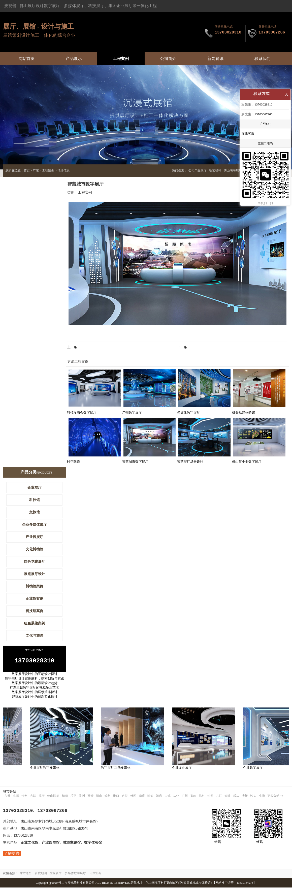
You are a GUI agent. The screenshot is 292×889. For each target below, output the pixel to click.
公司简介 (168, 58)
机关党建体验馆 (243, 412)
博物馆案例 (34, 586)
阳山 (99, 797)
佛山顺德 (53, 797)
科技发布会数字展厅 (81, 412)
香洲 (82, 797)
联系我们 (262, 58)
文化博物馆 (34, 549)
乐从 (236, 797)
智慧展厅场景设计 (190, 462)
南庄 (142, 797)
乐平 (73, 797)
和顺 (65, 797)
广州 (185, 797)
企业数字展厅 (254, 769)
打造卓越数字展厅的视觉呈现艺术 (34, 689)
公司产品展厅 (197, 170)
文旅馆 (34, 512)
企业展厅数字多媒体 (45, 769)
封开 (210, 797)
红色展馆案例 (34, 623)
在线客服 (247, 134)
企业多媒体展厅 (34, 524)
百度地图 (41, 874)
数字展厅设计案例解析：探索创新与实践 (34, 680)
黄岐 (193, 797)
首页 (27, 170)
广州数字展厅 (132, 412)
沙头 (253, 797)
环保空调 (95, 874)
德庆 (42, 797)
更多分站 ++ (275, 797)
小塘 (262, 797)
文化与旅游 (34, 635)
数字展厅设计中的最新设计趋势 (34, 684)
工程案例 (121, 58)
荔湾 (90, 797)
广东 (36, 170)
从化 (176, 797)
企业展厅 (34, 487)
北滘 (16, 797)
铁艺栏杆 (215, 170)
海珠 (227, 797)
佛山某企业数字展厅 (247, 462)
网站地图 (25, 874)
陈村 (202, 797)
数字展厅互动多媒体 (117, 769)
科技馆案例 (34, 611)
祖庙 (159, 797)
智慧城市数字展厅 (135, 462)
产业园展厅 (34, 537)
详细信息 (63, 170)
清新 (245, 797)
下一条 (182, 347)
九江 (219, 797)
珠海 (150, 797)
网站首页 (26, 58)
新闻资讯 (215, 58)
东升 (7, 797)
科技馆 (34, 500)
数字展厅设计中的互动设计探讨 (34, 675)
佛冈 (133, 797)
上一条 (72, 347)
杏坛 (33, 797)
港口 (116, 797)
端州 (108, 797)
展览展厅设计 (34, 574)
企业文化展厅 (183, 769)
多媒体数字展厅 (188, 412)
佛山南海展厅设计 (236, 170)
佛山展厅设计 (32, 6)
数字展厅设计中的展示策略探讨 (34, 693)
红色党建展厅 (34, 561)
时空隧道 (73, 462)
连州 (24, 797)
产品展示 (74, 58)
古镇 (168, 797)
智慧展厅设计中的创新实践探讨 (34, 698)
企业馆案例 (34, 598)
